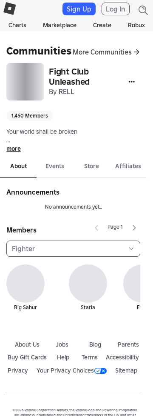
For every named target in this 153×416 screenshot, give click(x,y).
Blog (95, 344)
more (13, 148)
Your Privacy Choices (72, 370)
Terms (90, 357)
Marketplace (59, 25)
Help (63, 357)
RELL (66, 91)
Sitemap (126, 370)
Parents (128, 344)
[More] (131, 81)
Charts (17, 25)
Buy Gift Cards (27, 357)
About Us (27, 344)
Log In (115, 9)
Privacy (18, 370)
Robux (136, 25)
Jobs (62, 344)
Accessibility (122, 357)
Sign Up (79, 9)
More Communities (102, 52)
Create (102, 25)
